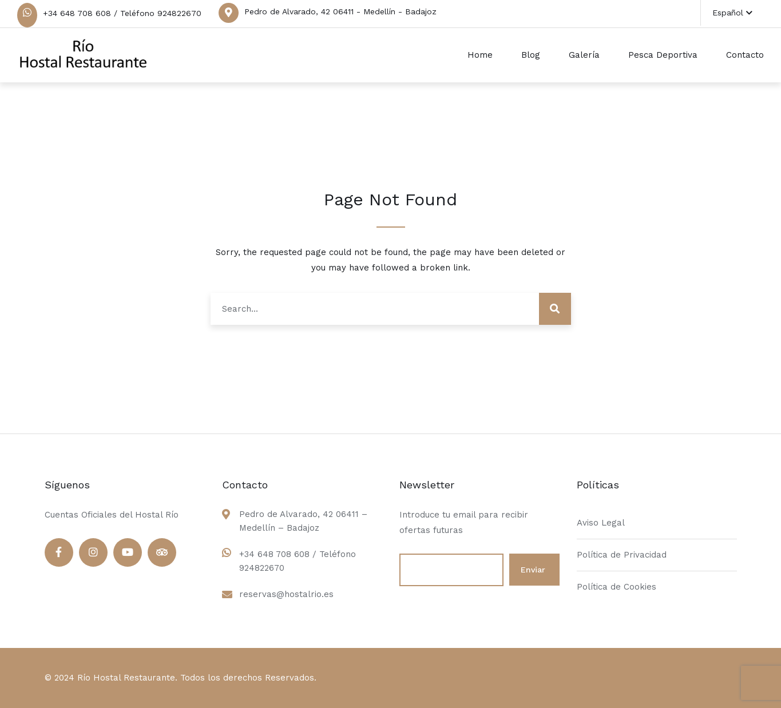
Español (732, 12)
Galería (584, 55)
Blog (530, 55)
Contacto (745, 55)
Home (480, 55)
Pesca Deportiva (662, 55)
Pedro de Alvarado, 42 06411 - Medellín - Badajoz (340, 11)
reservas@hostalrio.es (286, 594)
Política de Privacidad (622, 555)
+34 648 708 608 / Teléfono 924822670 (122, 13)
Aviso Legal (601, 523)
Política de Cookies (616, 587)
